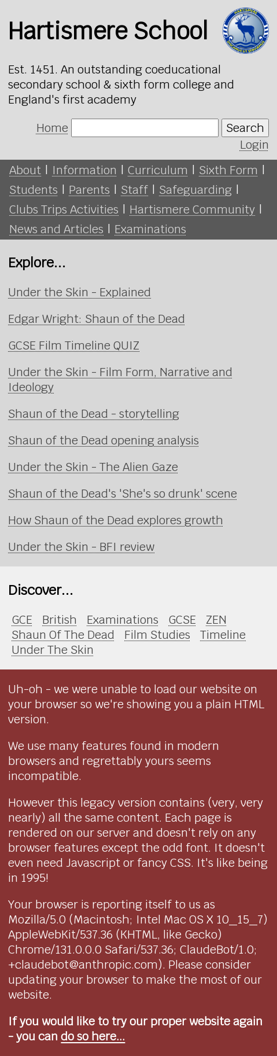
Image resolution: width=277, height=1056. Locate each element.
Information (84, 170)
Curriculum (158, 170)
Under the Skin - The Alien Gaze (93, 466)
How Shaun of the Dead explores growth (115, 520)
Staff (134, 189)
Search (245, 127)
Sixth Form (228, 170)
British (59, 619)
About (25, 170)
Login (254, 144)
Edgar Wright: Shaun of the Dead (96, 318)
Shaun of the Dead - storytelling (93, 413)
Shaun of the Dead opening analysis (103, 440)
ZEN (216, 619)
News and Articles (56, 229)
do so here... (93, 1036)
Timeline (223, 634)
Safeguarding (195, 189)
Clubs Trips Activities (64, 209)
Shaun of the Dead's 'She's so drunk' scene (122, 493)
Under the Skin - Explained (79, 292)
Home (52, 127)
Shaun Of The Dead (63, 634)
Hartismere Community (192, 209)
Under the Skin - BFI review (81, 546)
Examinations (150, 229)
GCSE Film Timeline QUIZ (73, 345)
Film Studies (157, 634)
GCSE (182, 619)
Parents (89, 189)
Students (33, 189)
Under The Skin (53, 649)
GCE (22, 619)
